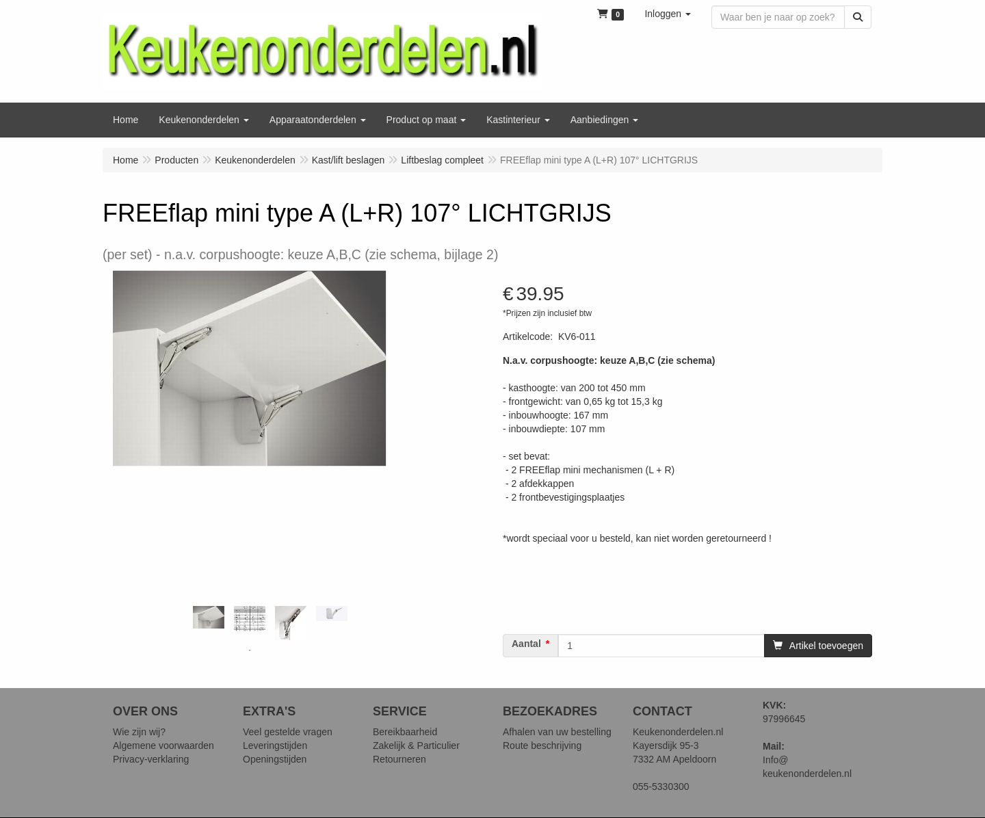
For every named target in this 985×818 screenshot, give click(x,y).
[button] (667, 13)
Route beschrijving (542, 745)
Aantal (526, 643)
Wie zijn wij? (139, 731)
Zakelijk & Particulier (416, 745)
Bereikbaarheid (405, 731)
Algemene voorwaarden (163, 745)
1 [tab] (250, 650)
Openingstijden (274, 759)
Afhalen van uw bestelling (557, 731)
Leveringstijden (275, 745)
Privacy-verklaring (151, 759)
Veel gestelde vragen (287, 731)
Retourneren (399, 759)
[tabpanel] (208, 617)
